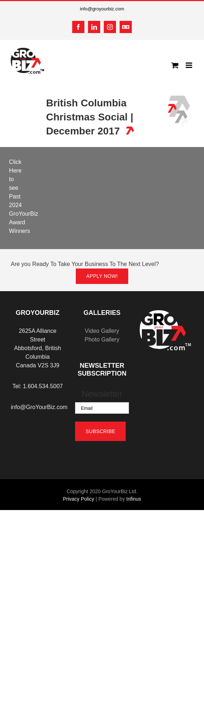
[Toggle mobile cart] (174, 65)
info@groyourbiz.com (102, 9)
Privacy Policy (78, 499)
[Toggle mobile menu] (189, 65)
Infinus (133, 499)
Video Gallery (102, 331)
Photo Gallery (102, 339)
